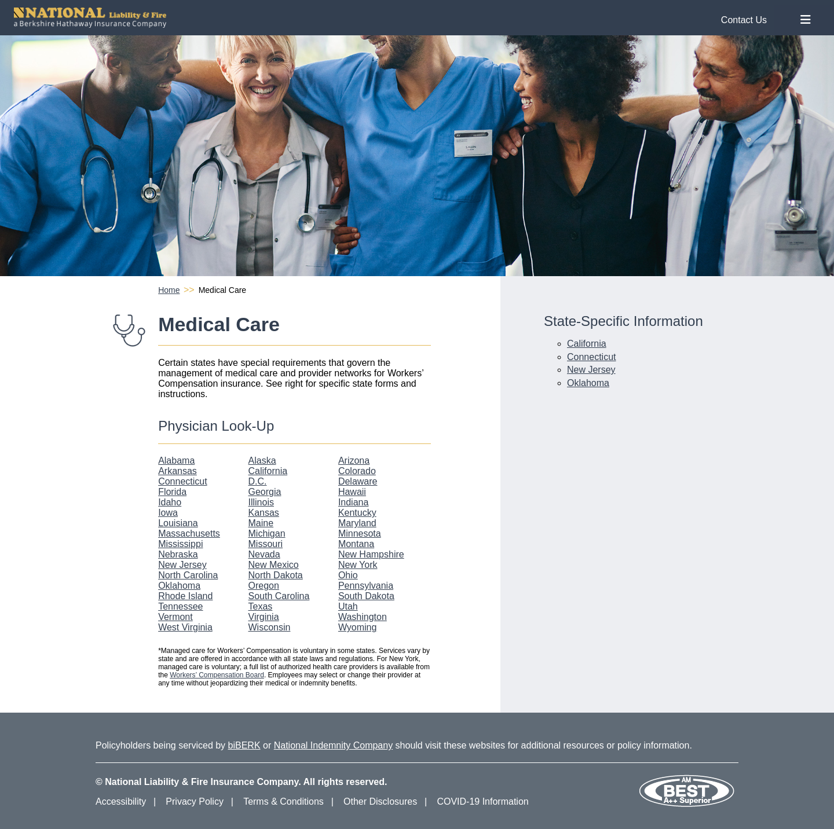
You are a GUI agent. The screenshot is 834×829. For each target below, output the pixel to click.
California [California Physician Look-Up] (268, 471)
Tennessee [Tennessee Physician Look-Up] (180, 606)
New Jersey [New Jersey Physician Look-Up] (182, 565)
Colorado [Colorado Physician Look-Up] (357, 471)
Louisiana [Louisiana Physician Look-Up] (178, 523)
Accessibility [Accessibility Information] (121, 801)
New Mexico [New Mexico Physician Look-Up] (273, 565)
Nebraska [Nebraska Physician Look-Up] (177, 554)
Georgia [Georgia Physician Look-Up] (264, 492)
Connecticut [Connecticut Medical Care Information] (591, 357)
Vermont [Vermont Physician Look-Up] (175, 617)
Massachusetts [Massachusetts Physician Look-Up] (189, 533)
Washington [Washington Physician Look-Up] (362, 617)
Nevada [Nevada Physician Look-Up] (264, 554)
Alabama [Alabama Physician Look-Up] (176, 460)
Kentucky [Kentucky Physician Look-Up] (357, 513)
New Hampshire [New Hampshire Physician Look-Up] (371, 554)
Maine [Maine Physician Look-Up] (261, 523)
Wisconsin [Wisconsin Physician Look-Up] (269, 627)
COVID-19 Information (482, 801)
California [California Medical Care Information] (586, 344)
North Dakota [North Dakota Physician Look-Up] (275, 575)
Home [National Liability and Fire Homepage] (169, 290)
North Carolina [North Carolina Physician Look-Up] (188, 575)
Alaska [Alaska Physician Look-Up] (262, 460)
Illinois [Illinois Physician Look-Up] (261, 502)
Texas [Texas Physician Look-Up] (260, 606)
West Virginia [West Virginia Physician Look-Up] (185, 627)
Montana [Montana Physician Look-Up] (356, 544)
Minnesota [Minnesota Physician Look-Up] (359, 533)
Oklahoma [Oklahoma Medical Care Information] (588, 383)
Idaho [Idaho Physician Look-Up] (169, 502)
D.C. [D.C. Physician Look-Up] (257, 481)
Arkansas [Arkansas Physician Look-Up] (177, 471)
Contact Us (744, 20)
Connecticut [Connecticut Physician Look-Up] (182, 481)
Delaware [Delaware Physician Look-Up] (358, 481)
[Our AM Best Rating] (686, 805)
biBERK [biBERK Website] (244, 745)
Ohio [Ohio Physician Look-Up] (348, 575)
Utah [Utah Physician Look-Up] (348, 606)
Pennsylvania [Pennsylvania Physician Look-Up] (365, 585)
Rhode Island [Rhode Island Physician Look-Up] (185, 596)
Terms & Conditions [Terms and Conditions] (283, 801)
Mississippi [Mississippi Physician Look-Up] (180, 544)
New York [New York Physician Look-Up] (358, 565)
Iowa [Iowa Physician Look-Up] (168, 513)
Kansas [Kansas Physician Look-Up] (263, 513)
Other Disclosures (380, 801)
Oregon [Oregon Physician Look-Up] (263, 585)
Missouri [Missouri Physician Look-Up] (265, 544)
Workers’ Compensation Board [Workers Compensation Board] (217, 675)
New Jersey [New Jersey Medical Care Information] (591, 370)
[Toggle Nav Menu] (806, 20)
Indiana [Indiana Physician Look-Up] (353, 502)
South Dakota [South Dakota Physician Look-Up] (366, 596)
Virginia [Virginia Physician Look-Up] (263, 617)
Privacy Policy (195, 801)
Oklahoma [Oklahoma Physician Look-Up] (179, 585)
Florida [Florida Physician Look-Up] (172, 492)
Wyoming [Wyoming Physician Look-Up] (357, 627)
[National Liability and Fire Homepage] (395, 18)
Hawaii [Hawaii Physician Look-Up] (352, 492)
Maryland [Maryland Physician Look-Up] (357, 523)
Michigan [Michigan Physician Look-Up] (267, 533)
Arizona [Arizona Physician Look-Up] (354, 460)
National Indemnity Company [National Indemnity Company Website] (333, 745)
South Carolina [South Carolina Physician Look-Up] (279, 596)
